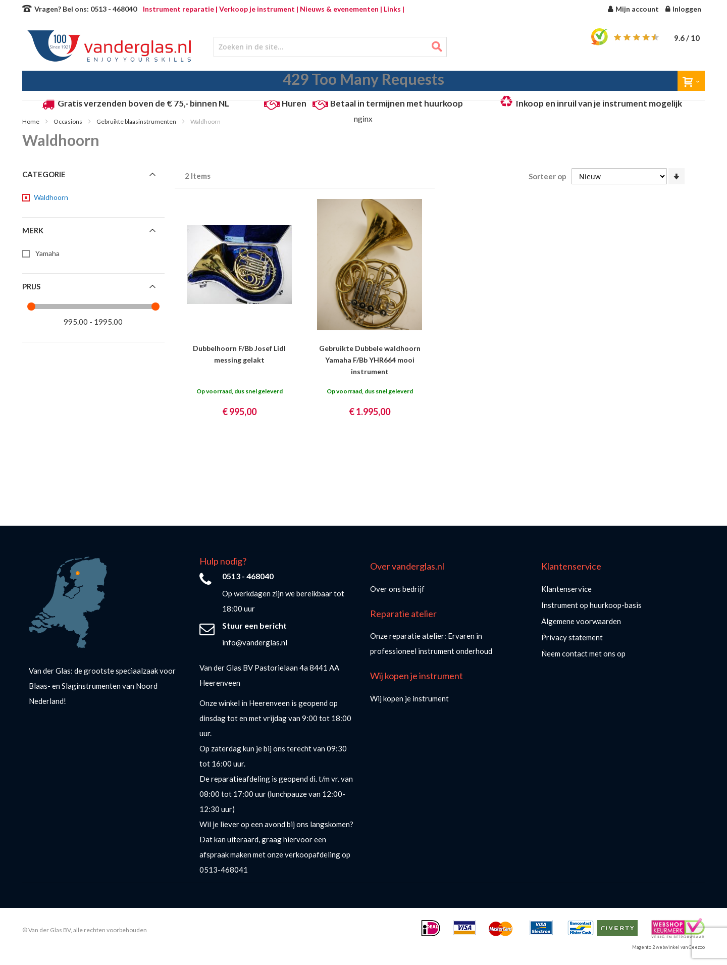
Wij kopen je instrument (409, 698)
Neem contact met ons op (583, 653)
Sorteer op (547, 176)
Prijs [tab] (31, 286)
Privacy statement (572, 637)
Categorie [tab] (44, 174)
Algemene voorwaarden (581, 621)
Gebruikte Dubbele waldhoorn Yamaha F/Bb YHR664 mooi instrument (370, 360)
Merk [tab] (32, 230)
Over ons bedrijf (397, 588)
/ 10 (687, 37)
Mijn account (637, 9)
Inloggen (686, 9)
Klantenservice (566, 588)
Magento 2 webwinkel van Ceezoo (668, 947)
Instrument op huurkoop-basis (591, 605)
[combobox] (330, 47)
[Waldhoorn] (50, 197)
